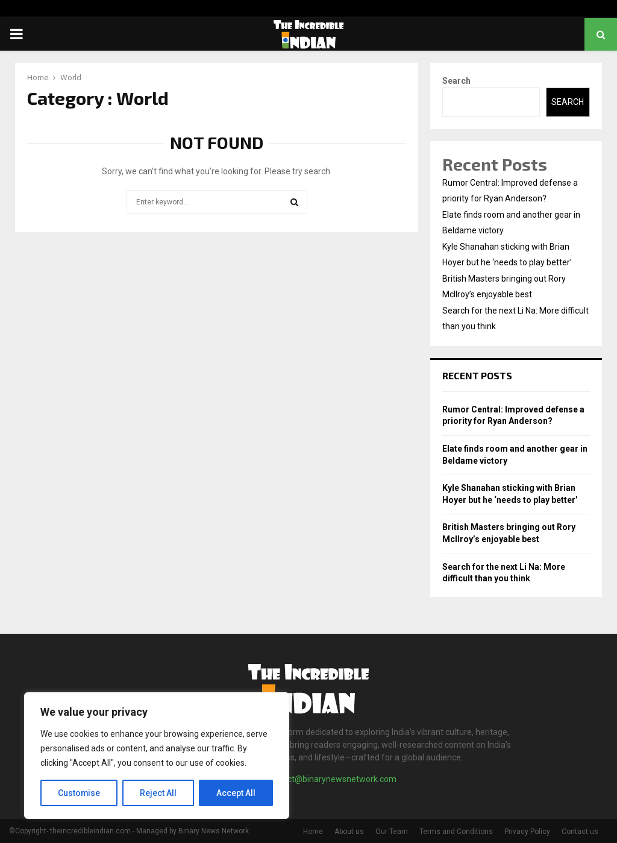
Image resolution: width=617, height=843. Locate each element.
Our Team (391, 831)
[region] (156, 755)
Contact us (580, 831)
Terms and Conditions (456, 831)
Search (456, 81)
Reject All (158, 793)
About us (349, 831)
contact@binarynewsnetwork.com (331, 779)
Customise (79, 793)
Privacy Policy (527, 831)
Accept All (235, 793)
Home (313, 831)
